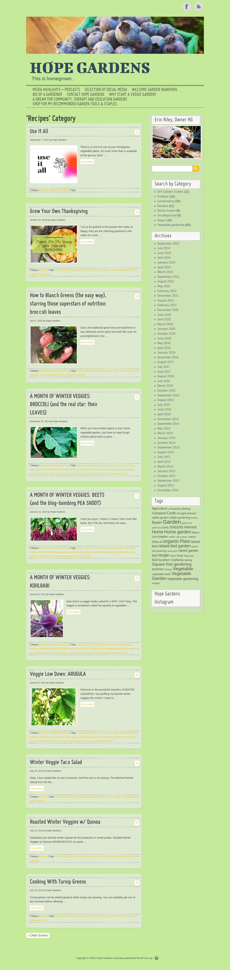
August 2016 (165, 376)
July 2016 (163, 381)
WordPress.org (144, 958)
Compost (113, 465)
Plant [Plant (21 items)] (185, 541)
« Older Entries (38, 935)
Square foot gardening (86, 473)
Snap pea (124, 552)
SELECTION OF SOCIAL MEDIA (106, 90)
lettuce (83, 737)
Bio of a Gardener (47, 95)
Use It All (39, 132)
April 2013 (164, 461)
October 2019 (166, 333)
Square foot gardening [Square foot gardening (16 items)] (171, 564)
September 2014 (168, 423)
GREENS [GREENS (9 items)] (176, 527)
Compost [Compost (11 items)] (159, 513)
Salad (116, 552)
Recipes (43, 190)
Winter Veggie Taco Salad (56, 762)
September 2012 (168, 480)
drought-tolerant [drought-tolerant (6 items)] (186, 513)
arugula (92, 732)
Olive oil (74, 856)
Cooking (130, 465)
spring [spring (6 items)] (188, 560)
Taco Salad (114, 796)
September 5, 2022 (39, 140)
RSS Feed (199, 6)
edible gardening (52, 469)
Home (100, 469)
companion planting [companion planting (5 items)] (179, 508)
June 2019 (164, 338)
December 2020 (168, 310)
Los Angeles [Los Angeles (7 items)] (160, 536)
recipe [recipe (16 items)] (163, 555)
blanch (80, 371)
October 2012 (166, 476)
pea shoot (74, 552)
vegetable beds (37, 375)
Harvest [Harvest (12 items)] (190, 527)
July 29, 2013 (36, 771)
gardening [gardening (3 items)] (156, 528)
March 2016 (165, 385)
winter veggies (37, 800)
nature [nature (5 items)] (192, 536)
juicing (122, 469)
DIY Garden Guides (170, 191)
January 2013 (166, 471)
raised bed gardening (124, 737)
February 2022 (167, 291)
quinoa (91, 856)
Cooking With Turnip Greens (58, 882)
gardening (75, 270)
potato (89, 552)
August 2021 (165, 300)
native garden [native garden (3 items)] (182, 537)
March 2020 (165, 324)
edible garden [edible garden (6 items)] (160, 517)
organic (130, 469)
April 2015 (164, 414)
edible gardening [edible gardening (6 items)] (179, 517)
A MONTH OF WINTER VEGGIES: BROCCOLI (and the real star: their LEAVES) (63, 405)
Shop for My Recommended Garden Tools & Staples (75, 104)
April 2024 (164, 257)
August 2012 (165, 485)
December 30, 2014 (39, 421)
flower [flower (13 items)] (157, 522)
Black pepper (61, 916)
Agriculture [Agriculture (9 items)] (159, 508)
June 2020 (164, 314)
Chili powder (67, 796)
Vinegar (87, 556)
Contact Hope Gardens (85, 95)
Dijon (78, 916)
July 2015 (163, 404)
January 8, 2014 (38, 594)
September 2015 (168, 395)
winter (135, 796)
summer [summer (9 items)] (158, 569)
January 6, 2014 (38, 682)
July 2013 (163, 456)
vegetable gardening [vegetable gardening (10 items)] (182, 579)
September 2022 (168, 276)
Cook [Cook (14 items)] (171, 513)
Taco (105, 796)
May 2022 (163, 286)
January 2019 (166, 352)
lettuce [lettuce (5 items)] (195, 532)
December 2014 (168, 419)
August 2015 (165, 400)
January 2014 (166, 438)
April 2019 (164, 348)
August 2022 (165, 281)
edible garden (36, 469)
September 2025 (168, 243)
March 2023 (165, 272)
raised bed (134, 648)
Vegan (161, 220)
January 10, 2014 (38, 512)
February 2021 (167, 305)
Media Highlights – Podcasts (56, 90)
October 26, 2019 (38, 220)
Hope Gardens (90, 67)
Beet (79, 548)
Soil (132, 552)
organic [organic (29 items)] (171, 541)
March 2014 (165, 433)
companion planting (98, 465)
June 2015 (164, 409)
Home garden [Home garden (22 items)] (177, 531)
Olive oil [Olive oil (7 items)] (157, 541)
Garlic (121, 548)
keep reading (87, 161)
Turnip (45, 920)
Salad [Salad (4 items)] (173, 555)
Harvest (127, 371)
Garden (65, 270)
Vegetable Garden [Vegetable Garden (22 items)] (171, 576)
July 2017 (163, 366)
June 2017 (164, 371)
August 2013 (165, 452)
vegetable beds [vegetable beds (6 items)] (161, 574)
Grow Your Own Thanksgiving (59, 211)
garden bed (44, 648)
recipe (114, 270)
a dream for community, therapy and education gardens (80, 99)
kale (101, 648)
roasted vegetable (112, 856)
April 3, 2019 (36, 321)
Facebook (187, 6)
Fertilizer (163, 196)
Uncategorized (166, 215)
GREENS (117, 371)
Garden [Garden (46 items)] (172, 522)
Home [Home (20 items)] (157, 531)
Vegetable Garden (127, 270)
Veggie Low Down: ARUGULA (58, 674)
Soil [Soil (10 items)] (155, 560)
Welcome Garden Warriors (154, 90)
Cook (121, 465)
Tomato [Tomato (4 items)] (168, 569)
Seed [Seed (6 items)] (179, 555)
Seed (46, 741)
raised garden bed (58, 473)
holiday (91, 270)
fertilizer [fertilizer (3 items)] (194, 518)
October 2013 (166, 442)
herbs (84, 270)
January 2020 (166, 328)
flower (65, 469)
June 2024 (164, 253)
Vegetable (104, 473)
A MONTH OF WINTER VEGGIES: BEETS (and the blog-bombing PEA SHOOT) (67, 499)
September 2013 (168, 447)
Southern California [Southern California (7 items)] (171, 560)
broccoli (99, 371)
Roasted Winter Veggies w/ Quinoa (65, 822)
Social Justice (166, 210)
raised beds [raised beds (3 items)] (172, 551)
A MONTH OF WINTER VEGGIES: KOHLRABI (60, 582)
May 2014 (163, 428)
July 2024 (163, 248)
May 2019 (163, 343)
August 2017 (165, 362)
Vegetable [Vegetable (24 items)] (183, 568)
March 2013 (165, 466)
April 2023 (164, 267)
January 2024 (166, 262)
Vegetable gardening (59, 190)
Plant (82, 552)
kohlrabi (108, 648)
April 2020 (164, 319)
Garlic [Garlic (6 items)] (165, 527)
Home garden (103, 270)
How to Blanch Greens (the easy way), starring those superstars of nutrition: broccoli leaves (68, 304)
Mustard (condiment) (110, 916)
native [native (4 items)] (172, 537)
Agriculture (82, 465)
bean (57, 796)
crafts (58, 270)
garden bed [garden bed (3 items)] (187, 523)
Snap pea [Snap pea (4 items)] (189, 555)
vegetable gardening (40, 274)
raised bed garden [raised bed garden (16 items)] (174, 546)
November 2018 (168, 357)
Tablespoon (35, 920)
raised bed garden (39, 473)
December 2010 (168, 490)
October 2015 (166, 390)
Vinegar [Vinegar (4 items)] (156, 583)
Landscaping (165, 201)
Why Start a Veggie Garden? (132, 95)
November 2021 (168, 295)
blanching (89, 371)
